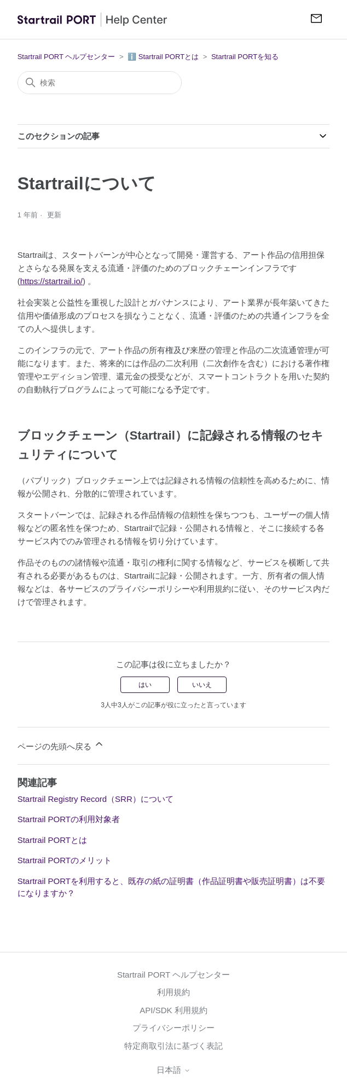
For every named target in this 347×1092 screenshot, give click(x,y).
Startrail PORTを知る (245, 57)
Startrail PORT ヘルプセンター (66, 57)
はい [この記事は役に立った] (145, 685)
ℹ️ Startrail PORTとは (163, 57)
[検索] (99, 83)
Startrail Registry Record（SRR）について (96, 799)
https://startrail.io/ (51, 281)
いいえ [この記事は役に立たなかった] (202, 685)
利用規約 (173, 992)
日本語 (173, 1069)
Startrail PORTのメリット (65, 860)
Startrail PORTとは (52, 840)
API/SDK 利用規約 (173, 1010)
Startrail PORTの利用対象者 (69, 819)
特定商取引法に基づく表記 (173, 1045)
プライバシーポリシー (173, 1027)
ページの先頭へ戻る (61, 744)
